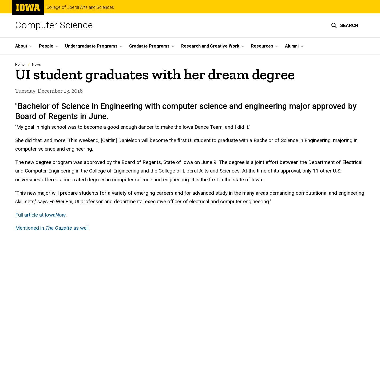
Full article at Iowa (40, 215)
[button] (344, 25)
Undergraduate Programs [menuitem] (91, 46)
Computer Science (54, 25)
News (36, 64)
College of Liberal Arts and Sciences (80, 7)
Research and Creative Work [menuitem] (210, 46)
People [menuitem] (46, 46)
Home (20, 64)
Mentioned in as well (52, 228)
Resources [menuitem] (262, 46)
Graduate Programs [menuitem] (149, 46)
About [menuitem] (21, 46)
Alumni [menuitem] (292, 46)
